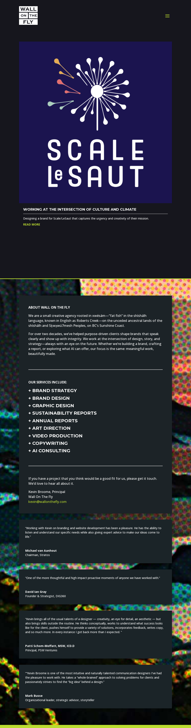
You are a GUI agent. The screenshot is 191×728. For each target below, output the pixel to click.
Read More (31, 224)
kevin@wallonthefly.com (47, 501)
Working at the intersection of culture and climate (79, 209)
